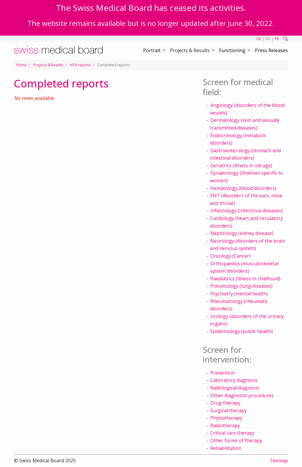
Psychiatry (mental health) (239, 293)
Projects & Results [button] (190, 50)
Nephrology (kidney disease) (241, 233)
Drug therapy (225, 403)
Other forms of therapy (236, 440)
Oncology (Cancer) (230, 256)
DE (259, 38)
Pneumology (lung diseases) (241, 286)
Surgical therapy (228, 410)
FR (277, 38)
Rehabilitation (225, 448)
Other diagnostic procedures (242, 395)
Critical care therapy (232, 433)
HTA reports (80, 64)
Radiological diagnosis (234, 388)
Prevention (222, 373)
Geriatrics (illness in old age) (241, 165)
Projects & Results (48, 64)
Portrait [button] (152, 50)
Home (21, 64)
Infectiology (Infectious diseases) (246, 210)
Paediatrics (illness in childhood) (245, 278)
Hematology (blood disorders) (243, 188)
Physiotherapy (226, 418)
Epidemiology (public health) (241, 331)
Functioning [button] (233, 50)
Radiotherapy (225, 425)
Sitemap (279, 460)
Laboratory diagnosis (234, 380)
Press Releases (271, 50)
